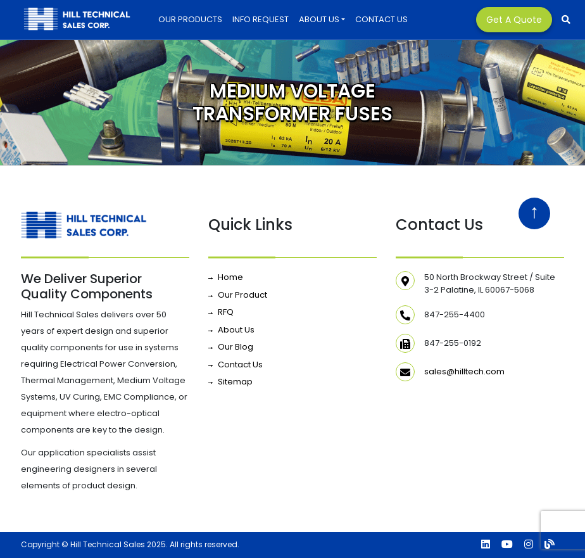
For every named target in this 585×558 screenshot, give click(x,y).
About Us (319, 19)
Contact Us (381, 19)
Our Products (190, 19)
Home (230, 277)
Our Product (242, 295)
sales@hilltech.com (464, 371)
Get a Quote (514, 19)
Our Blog (235, 347)
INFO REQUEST (260, 19)
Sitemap (235, 382)
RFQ (226, 312)
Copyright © (44, 544)
